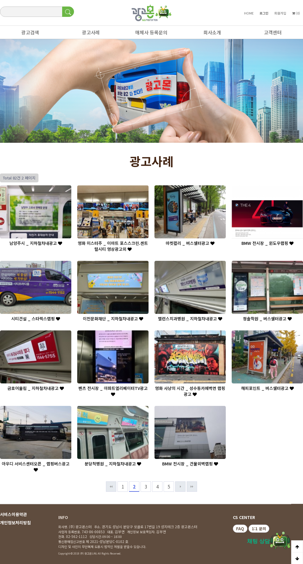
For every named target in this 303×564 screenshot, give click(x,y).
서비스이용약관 (13, 514)
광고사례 (88, 34)
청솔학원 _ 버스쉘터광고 (267, 319)
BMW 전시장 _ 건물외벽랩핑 (190, 464)
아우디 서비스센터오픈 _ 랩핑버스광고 (36, 466)
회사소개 (209, 34)
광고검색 (27, 34)
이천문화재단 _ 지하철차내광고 (113, 319)
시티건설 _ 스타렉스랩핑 (35, 319)
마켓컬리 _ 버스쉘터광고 (190, 243)
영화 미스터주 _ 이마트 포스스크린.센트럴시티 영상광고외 (113, 246)
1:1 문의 (259, 528)
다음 (180, 486)
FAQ (240, 528)
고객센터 (270, 34)
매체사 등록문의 (148, 34)
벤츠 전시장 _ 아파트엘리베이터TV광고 (113, 390)
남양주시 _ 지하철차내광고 (35, 243)
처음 (111, 486)
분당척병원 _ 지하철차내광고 (113, 464)
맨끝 (192, 486)
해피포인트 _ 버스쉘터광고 (267, 388)
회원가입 (280, 13)
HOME (249, 13)
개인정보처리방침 (15, 523)
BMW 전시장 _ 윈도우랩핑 (267, 243)
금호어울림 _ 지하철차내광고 (35, 388)
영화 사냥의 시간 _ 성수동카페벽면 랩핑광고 (190, 391)
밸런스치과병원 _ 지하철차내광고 (190, 319)
